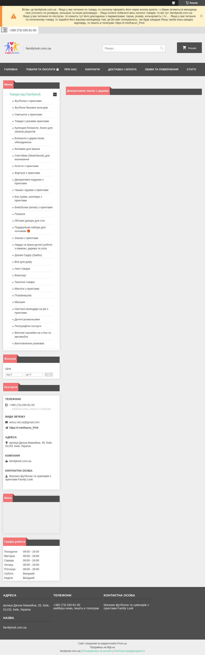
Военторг (20, 275)
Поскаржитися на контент (97, 651)
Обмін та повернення (161, 69)
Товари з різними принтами (32, 121)
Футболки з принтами (28, 100)
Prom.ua (122, 643)
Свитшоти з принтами (28, 114)
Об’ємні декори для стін (30, 220)
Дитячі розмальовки (27, 319)
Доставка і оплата (122, 69)
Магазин (20, 302)
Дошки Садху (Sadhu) (28, 255)
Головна (11, 69)
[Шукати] (161, 48)
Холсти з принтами (26, 166)
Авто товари (22, 268)
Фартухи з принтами (27, 172)
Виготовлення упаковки (29, 343)
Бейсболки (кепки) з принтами (34, 207)
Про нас (70, 69)
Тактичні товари (25, 282)
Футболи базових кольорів (31, 107)
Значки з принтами (26, 238)
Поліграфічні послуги (28, 326)
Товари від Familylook (25, 94)
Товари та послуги (40, 69)
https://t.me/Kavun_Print (23, 427)
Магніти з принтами (27, 288)
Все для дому (23, 261)
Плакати (20, 214)
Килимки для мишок (27, 148)
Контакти (92, 69)
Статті (191, 69)
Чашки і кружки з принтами (32, 190)
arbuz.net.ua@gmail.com (24, 422)
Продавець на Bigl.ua (102, 647)
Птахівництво (23, 295)
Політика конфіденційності (129, 651)
